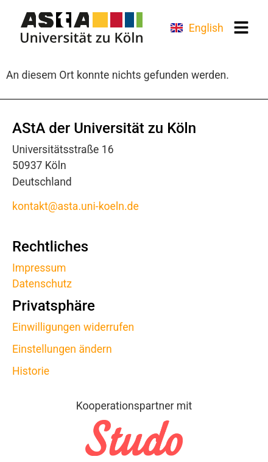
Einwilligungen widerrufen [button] (73, 327)
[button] (241, 28)
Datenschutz (42, 284)
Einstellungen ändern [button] (62, 349)
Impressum (39, 268)
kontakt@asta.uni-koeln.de (75, 206)
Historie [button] (30, 371)
